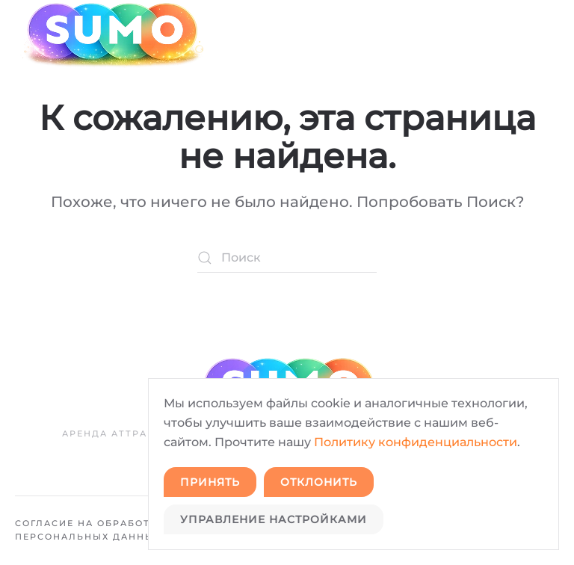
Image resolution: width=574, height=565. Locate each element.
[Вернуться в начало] (110, 35)
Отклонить (318, 482)
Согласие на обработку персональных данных (90, 530)
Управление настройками (273, 519)
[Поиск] (287, 258)
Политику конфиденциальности (415, 442)
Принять (210, 482)
